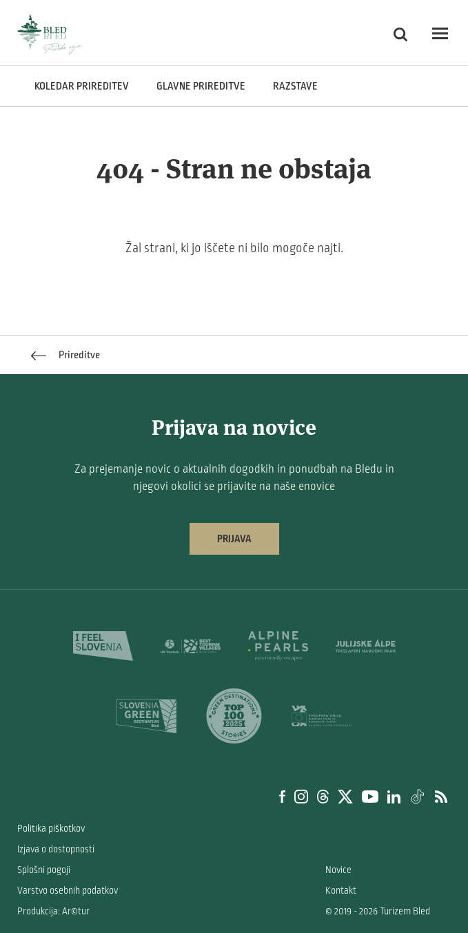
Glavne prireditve (200, 86)
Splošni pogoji (43, 870)
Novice (338, 870)
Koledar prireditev (81, 86)
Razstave (295, 86)
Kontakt (340, 890)
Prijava (234, 538)
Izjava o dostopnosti (55, 849)
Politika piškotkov (51, 828)
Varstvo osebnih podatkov (67, 890)
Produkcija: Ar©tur (53, 911)
